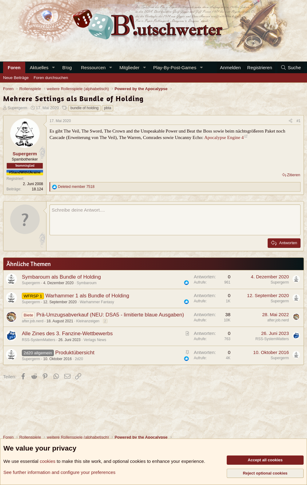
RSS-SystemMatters (38, 340)
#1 (299, 121)
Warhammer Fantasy (97, 302)
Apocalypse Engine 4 (224, 137)
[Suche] (290, 67)
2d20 (79, 359)
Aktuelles (39, 67)
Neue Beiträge (16, 77)
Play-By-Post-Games (174, 67)
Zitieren (293, 175)
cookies (47, 461)
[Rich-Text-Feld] (175, 220)
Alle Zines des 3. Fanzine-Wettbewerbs (67, 333)
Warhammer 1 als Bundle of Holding (87, 296)
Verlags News (95, 340)
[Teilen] (290, 121)
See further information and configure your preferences (59, 472)
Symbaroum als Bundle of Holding (61, 277)
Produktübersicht (74, 353)
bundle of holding (84, 108)
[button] (53, 67)
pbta (107, 108)
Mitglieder (129, 67)
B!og (67, 67)
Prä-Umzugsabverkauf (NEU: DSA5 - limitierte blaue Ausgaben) (110, 315)
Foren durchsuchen (51, 77)
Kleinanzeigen (87, 321)
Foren (14, 67)
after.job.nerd (32, 321)
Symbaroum (87, 283)
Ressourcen (93, 67)
